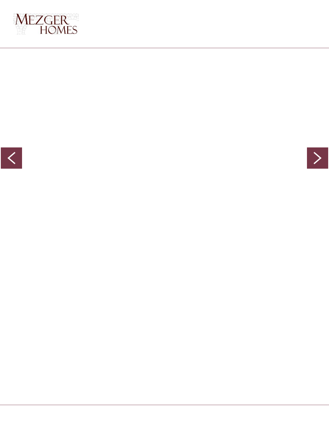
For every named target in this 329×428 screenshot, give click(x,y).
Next (317, 158)
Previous (11, 158)
